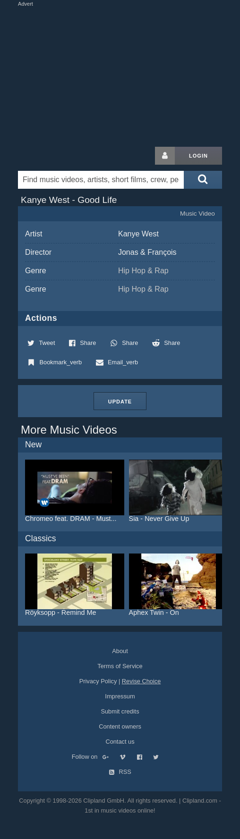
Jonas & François (147, 252)
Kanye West (138, 234)
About (120, 650)
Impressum (120, 696)
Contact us (119, 741)
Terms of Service (119, 666)
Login (198, 156)
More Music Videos (69, 429)
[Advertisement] (128, 74)
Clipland (67, 156)
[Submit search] (203, 180)
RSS (120, 771)
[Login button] (165, 156)
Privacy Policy (98, 681)
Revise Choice (141, 681)
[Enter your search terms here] (101, 180)
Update (120, 401)
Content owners (120, 726)
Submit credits (120, 711)
